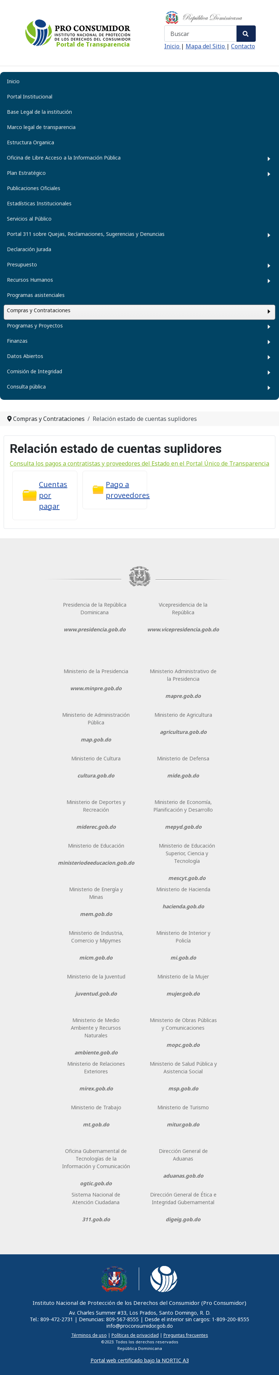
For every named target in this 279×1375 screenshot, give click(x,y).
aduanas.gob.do (183, 1175)
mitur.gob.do (183, 1124)
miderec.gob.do (96, 826)
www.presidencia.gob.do (95, 629)
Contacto (243, 46)
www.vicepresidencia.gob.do (183, 629)
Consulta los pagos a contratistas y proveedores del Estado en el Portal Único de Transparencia (139, 463)
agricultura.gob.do (183, 731)
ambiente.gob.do (96, 1052)
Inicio (172, 46)
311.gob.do (96, 1219)
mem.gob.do (96, 913)
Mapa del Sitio (206, 46)
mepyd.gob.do (183, 826)
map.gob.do (96, 739)
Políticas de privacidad (135, 1335)
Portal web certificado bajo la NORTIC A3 (139, 1360)
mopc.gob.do (183, 1044)
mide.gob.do (183, 775)
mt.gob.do (96, 1124)
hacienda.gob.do (183, 906)
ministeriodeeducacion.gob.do (96, 862)
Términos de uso (89, 1335)
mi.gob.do (183, 957)
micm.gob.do (96, 957)
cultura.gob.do (95, 775)
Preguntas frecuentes (185, 1335)
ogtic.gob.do (96, 1183)
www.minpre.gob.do (96, 688)
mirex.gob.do (96, 1088)
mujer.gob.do (183, 993)
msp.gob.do (183, 1088)
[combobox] (200, 33)
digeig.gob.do (183, 1219)
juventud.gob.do (96, 993)
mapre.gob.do (183, 695)
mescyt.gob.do (187, 878)
